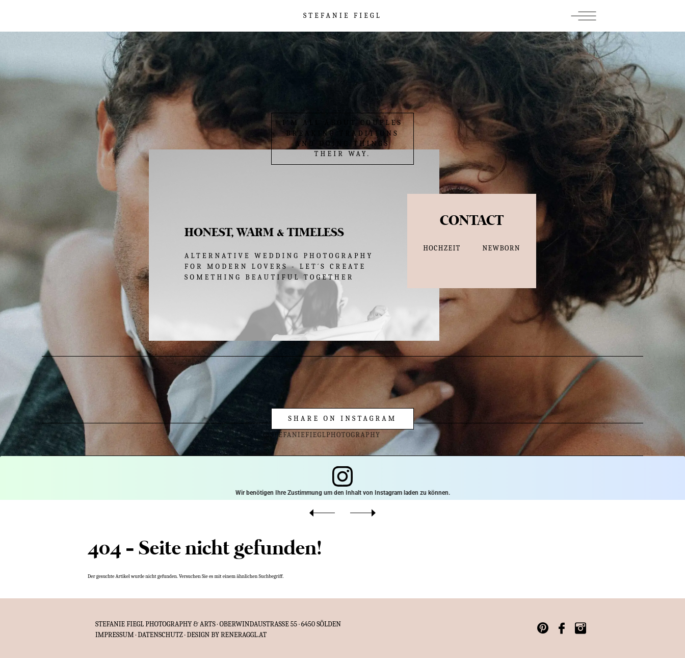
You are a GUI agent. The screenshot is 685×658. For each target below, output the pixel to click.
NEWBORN (501, 248)
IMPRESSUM (114, 634)
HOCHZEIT (442, 248)
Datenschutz (160, 634)
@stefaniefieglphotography (297, 435)
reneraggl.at (244, 634)
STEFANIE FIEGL (342, 15)
